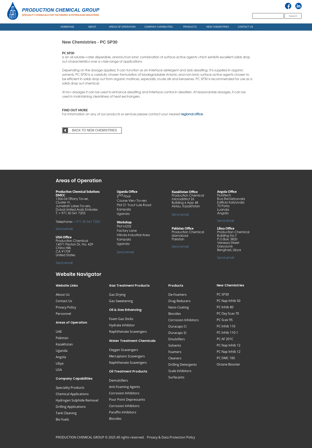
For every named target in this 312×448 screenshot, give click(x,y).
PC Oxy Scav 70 (228, 313)
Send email (64, 229)
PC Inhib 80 (225, 307)
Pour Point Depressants (127, 399)
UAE (59, 331)
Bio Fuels (62, 419)
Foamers (174, 352)
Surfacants (176, 377)
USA (59, 370)
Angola (61, 357)
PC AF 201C (225, 339)
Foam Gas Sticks (121, 319)
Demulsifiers (118, 380)
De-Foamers (177, 294)
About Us (63, 294)
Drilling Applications (71, 406)
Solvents (174, 345)
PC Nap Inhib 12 (228, 345)
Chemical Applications (72, 394)
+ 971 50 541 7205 (86, 221)
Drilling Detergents (182, 364)
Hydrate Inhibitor (122, 325)
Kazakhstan (64, 344)
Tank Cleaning (66, 413)
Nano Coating (178, 307)
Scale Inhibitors (179, 371)
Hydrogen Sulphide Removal (77, 400)
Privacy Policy (66, 307)
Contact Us (64, 301)
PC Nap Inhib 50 (228, 301)
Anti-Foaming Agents (124, 387)
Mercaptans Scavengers (127, 356)
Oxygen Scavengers (123, 350)
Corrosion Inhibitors (183, 320)
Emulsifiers (176, 339)
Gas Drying (117, 294)
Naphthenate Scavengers (128, 362)
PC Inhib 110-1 (227, 332)
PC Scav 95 (225, 320)
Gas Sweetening (121, 301)
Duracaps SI (177, 333)
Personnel (63, 313)
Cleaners (174, 358)
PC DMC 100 (226, 358)
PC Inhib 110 (226, 326)
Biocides (174, 313)
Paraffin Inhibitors (122, 412)
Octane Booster (228, 364)
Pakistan (62, 338)
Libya (59, 363)
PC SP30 (223, 294)
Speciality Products (70, 387)
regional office (192, 114)
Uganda (61, 350)
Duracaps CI (177, 326)
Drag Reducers (179, 301)
